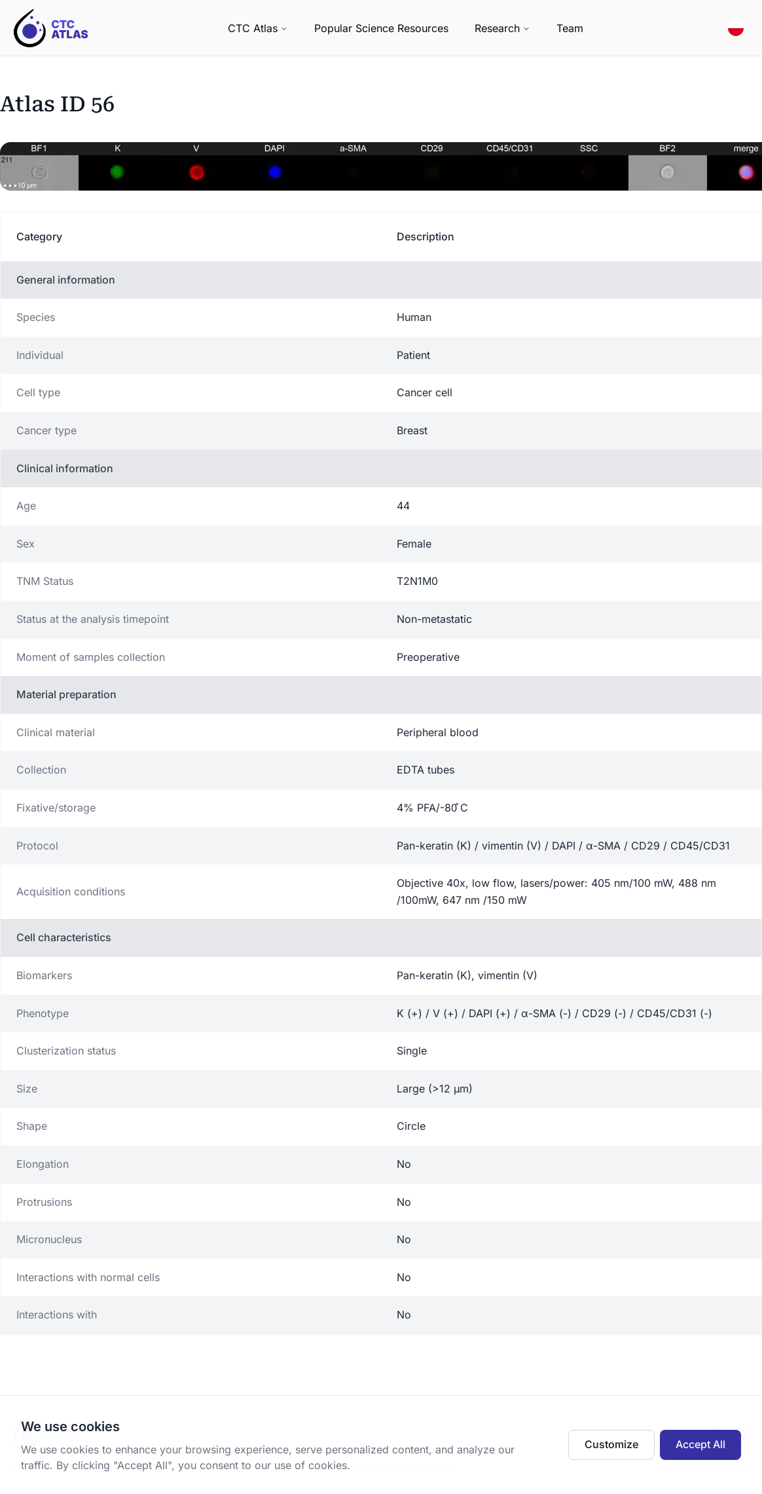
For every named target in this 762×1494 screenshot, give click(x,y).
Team (569, 28)
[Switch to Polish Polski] (736, 28)
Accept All (700, 1444)
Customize (611, 1444)
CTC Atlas (258, 28)
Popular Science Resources (381, 28)
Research (502, 28)
